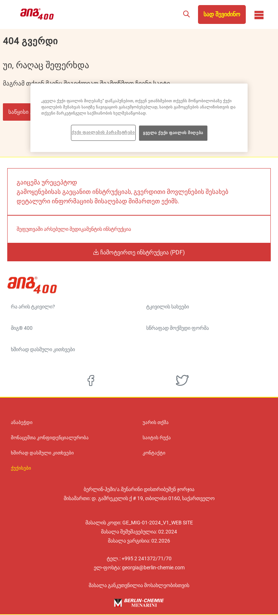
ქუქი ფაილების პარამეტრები (103, 132)
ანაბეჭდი (22, 422)
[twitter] (182, 380)
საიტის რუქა (157, 438)
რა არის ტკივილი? (33, 306)
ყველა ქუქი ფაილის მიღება (173, 132)
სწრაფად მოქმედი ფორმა (177, 328)
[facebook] (91, 380)
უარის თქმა (156, 422)
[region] (139, 117)
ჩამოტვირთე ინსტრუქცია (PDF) (142, 252)
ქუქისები (21, 468)
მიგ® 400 (22, 328)
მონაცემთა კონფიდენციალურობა (50, 438)
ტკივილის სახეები (167, 306)
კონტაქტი (154, 453)
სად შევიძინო (221, 14)
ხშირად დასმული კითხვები (43, 349)
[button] (186, 14)
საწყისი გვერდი (29, 112)
